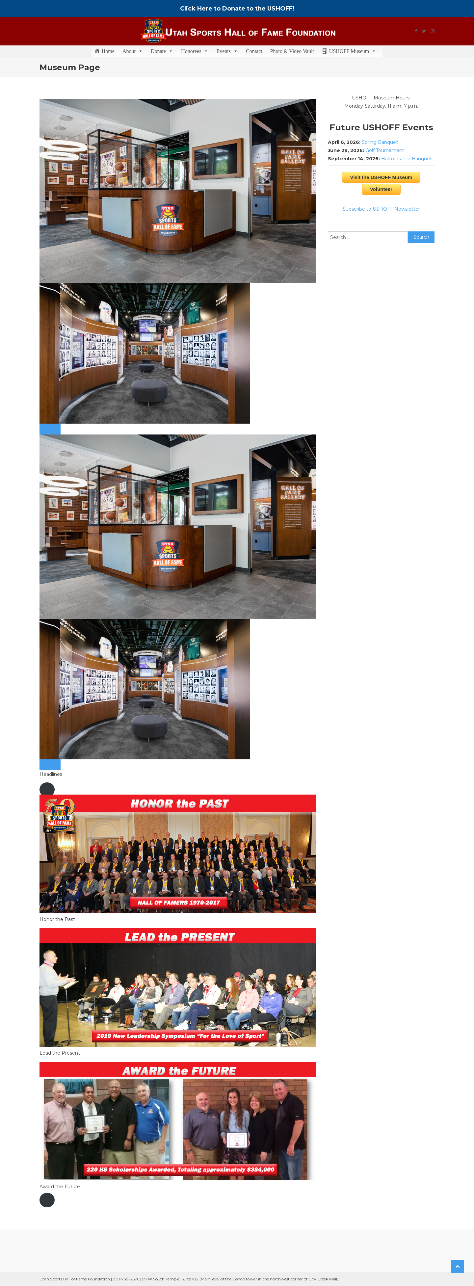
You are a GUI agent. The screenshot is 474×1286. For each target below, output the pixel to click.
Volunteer (381, 189)
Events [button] (227, 51)
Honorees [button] (194, 51)
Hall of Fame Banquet (406, 159)
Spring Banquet (380, 142)
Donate (162, 51)
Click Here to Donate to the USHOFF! (237, 8)
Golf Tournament (384, 150)
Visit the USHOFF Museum (381, 177)
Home (108, 51)
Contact (254, 51)
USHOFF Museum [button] (352, 51)
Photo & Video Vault (292, 51)
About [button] (132, 51)
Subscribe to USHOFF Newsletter (381, 209)
